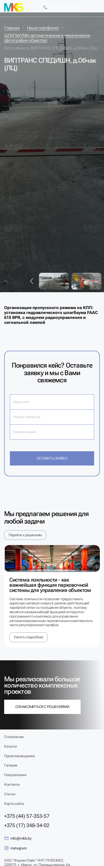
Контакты (12, 784)
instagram (15, 848)
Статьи (9, 794)
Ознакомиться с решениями (42, 707)
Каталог (10, 746)
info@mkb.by (18, 838)
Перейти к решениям (25, 535)
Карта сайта (14, 803)
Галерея (10, 765)
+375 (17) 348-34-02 (26, 825)
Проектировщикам (19, 756)
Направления (15, 775)
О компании (14, 737)
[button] (32, 281)
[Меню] (94, 7)
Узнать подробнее (28, 637)
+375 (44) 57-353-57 (62, 7)
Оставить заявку (52, 458)
